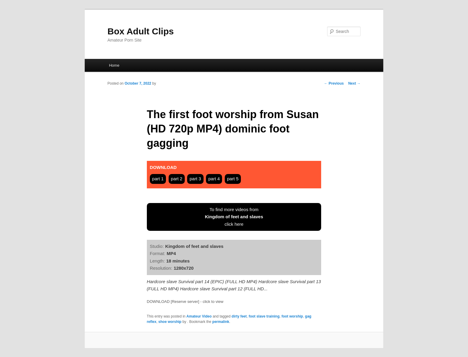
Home (114, 65)
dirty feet (239, 316)
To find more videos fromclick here (234, 217)
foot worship (292, 316)
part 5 (232, 178)
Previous (334, 83)
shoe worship (169, 322)
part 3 (195, 178)
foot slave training (264, 316)
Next (354, 83)
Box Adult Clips (140, 31)
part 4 (214, 178)
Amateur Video (199, 316)
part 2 (176, 178)
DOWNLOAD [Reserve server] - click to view (185, 301)
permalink (220, 322)
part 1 (158, 178)
